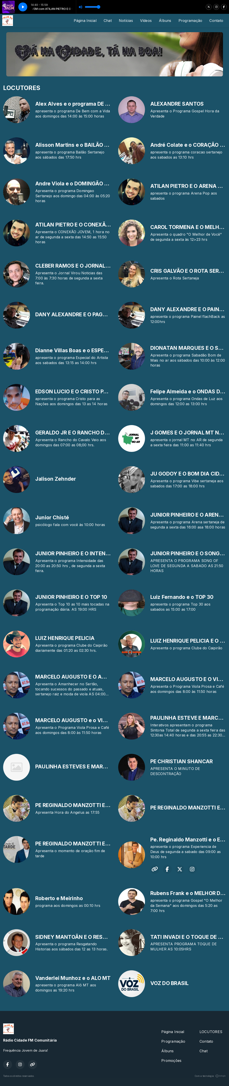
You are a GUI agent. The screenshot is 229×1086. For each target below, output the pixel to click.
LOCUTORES (211, 1031)
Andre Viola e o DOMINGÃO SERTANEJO (84, 183)
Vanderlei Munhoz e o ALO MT (73, 978)
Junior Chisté (52, 517)
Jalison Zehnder (55, 479)
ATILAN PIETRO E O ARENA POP (189, 186)
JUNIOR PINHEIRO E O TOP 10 (71, 597)
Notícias (126, 20)
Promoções (171, 1060)
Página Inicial (85, 20)
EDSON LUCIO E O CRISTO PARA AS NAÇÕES (90, 391)
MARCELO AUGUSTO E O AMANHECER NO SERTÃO (98, 677)
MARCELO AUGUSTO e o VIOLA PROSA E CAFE (92, 720)
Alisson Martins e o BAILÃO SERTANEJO (85, 145)
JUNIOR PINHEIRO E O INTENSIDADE (79, 553)
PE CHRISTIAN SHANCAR (181, 761)
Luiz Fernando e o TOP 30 (182, 597)
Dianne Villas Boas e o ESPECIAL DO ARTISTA (91, 350)
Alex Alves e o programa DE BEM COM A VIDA (91, 104)
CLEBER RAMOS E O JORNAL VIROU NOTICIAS (92, 266)
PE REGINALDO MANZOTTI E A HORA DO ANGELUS (97, 805)
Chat (108, 20)
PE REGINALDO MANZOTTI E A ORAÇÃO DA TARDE (97, 844)
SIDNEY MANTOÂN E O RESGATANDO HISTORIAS (96, 937)
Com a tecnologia (210, 1076)
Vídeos (146, 20)
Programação (190, 20)
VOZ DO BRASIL (169, 983)
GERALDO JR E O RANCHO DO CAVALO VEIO (89, 433)
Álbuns (165, 20)
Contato (216, 20)
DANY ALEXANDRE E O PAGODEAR (77, 314)
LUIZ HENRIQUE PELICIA (65, 638)
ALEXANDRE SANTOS (177, 104)
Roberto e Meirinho (59, 898)
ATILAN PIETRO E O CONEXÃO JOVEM (82, 225)
